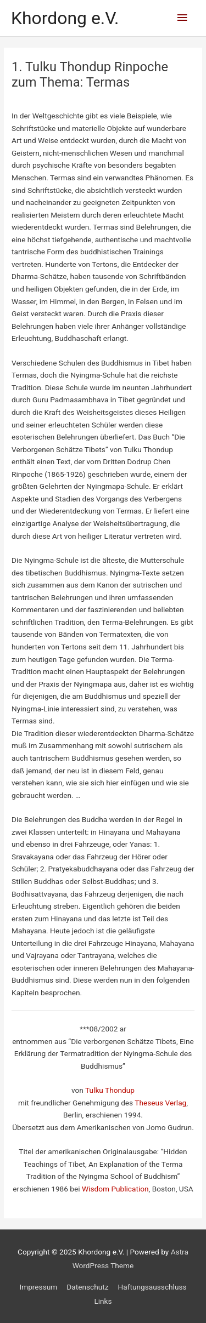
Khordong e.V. (65, 18)
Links (103, 1301)
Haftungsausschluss (152, 1286)
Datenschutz (87, 1286)
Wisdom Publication (115, 1188)
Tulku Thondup (110, 1090)
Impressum (38, 1286)
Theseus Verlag (160, 1102)
